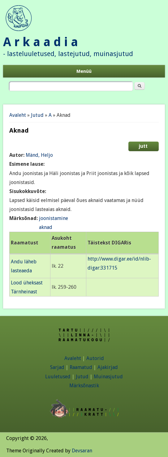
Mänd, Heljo (39, 155)
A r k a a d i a (40, 42)
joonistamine (53, 218)
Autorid (95, 358)
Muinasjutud (108, 377)
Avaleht (17, 115)
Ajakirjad (107, 367)
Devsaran (82, 451)
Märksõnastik (84, 386)
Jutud (37, 115)
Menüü (84, 71)
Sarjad (57, 367)
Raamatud (81, 367)
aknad (45, 227)
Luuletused (58, 377)
